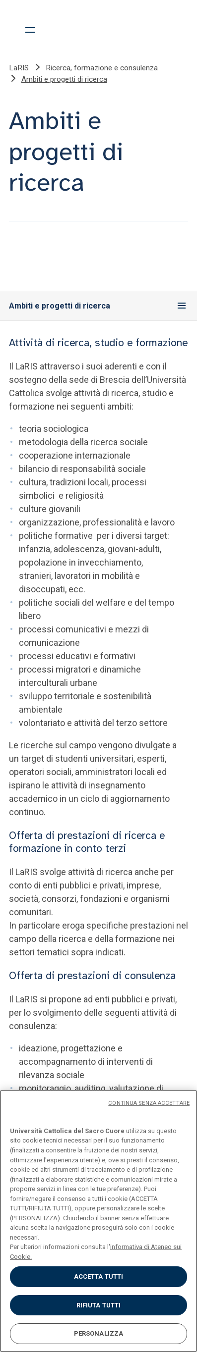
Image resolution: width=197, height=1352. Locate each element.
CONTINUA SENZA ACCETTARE (149, 1103)
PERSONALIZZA (99, 1333)
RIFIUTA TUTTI (98, 1305)
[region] (98, 1221)
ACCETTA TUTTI (99, 1276)
